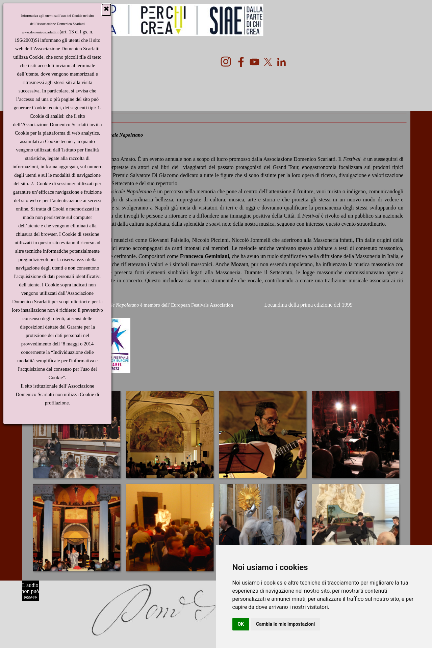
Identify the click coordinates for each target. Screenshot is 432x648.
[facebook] (241, 62)
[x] (268, 62)
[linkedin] (281, 62)
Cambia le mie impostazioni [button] (285, 624)
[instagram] (226, 61)
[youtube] (254, 62)
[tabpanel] (216, 252)
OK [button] (241, 624)
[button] (76, 434)
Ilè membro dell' (131, 305)
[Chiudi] (106, 10)
